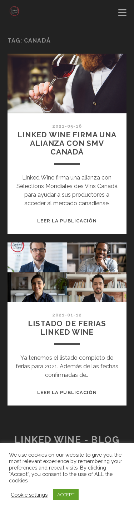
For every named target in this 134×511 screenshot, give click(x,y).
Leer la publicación (67, 220)
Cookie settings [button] (29, 495)
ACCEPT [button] (65, 494)
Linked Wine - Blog (66, 439)
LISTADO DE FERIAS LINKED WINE (67, 327)
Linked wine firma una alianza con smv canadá (67, 143)
